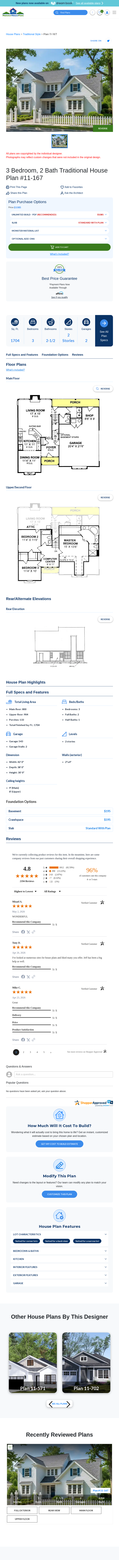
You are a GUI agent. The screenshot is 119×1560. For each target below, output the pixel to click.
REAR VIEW (54, 1510)
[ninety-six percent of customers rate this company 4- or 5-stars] (92, 874)
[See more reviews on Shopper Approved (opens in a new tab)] (33, 932)
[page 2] (23, 1052)
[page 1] (16, 1052)
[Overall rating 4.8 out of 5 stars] (27, 875)
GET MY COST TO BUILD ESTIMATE (59, 1144)
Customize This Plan (59, 1194)
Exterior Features (25, 1275)
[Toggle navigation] (114, 12)
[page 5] (44, 1052)
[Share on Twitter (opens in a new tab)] (28, 932)
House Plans (13, 34)
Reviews (77, 354)
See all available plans (89, 3)
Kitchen (18, 1258)
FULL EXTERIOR (22, 1510)
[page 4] (37, 1052)
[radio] (59, 868)
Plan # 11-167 (100, 1490)
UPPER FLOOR (22, 1519)
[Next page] (50, 1052)
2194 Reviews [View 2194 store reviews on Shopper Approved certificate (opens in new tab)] (31, 881)
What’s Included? (59, 254)
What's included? (15, 370)
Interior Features (25, 1266)
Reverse (103, 128)
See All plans (59, 1403)
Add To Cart (59, 247)
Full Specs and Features (22, 354)
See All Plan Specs (104, 330)
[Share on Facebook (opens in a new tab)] (23, 932)
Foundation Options (55, 354)
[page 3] (30, 1052)
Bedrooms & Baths (26, 1250)
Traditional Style (32, 34)
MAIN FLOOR (86, 1510)
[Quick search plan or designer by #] (70, 12)
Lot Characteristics (27, 1234)
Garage (18, 1283)
